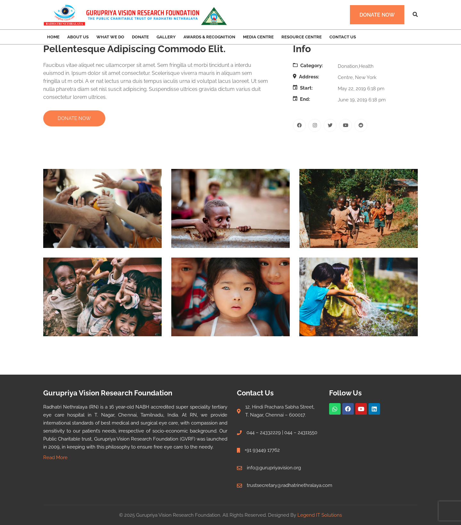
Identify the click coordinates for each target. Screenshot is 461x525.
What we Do (110, 37)
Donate (140, 37)
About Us (78, 37)
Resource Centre (301, 37)
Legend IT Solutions (319, 515)
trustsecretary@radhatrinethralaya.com (289, 485)
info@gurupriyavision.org (274, 468)
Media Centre (258, 37)
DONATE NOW (74, 118)
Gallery (166, 37)
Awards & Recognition (209, 37)
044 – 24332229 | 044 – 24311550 (282, 432)
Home (53, 37)
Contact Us (342, 37)
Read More (55, 457)
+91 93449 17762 (262, 450)
